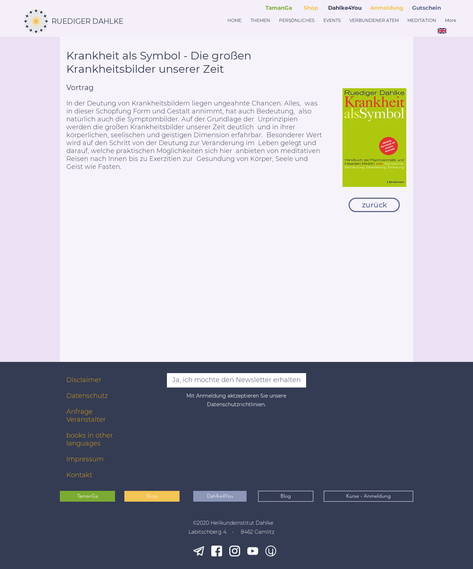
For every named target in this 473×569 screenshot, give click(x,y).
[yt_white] (252, 551)
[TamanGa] (87, 496)
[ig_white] (234, 551)
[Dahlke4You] (220, 496)
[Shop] (152, 496)
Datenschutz (87, 396)
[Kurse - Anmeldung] (368, 496)
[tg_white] (198, 551)
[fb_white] (216, 551)
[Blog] (285, 496)
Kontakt (79, 475)
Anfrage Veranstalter (86, 416)
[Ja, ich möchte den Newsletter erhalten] (236, 380)
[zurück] (374, 205)
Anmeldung (387, 7)
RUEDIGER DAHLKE (87, 21)
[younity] (270, 551)
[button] (428, 7)
